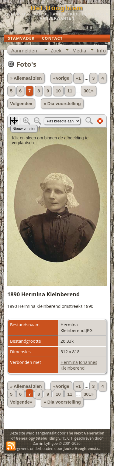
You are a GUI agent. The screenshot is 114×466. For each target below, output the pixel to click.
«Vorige (61, 78)
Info (101, 50)
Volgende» (21, 103)
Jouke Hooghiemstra (82, 448)
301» (89, 90)
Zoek (55, 50)
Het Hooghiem (57, 8)
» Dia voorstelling (62, 103)
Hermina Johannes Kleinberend (78, 365)
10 (58, 90)
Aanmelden (24, 50)
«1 (78, 78)
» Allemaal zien (26, 78)
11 (69, 90)
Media (79, 50)
